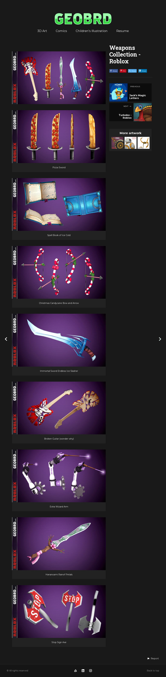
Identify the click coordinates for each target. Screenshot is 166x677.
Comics (61, 31)
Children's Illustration (91, 31)
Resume (122, 31)
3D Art (42, 31)
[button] (153, 658)
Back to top (153, 670)
